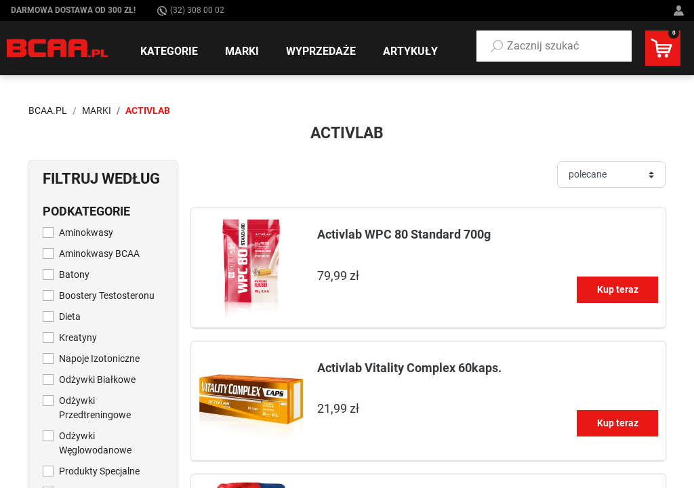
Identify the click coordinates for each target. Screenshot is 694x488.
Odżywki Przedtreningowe (95, 407)
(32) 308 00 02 (190, 10)
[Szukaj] (496, 46)
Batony (74, 274)
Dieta (70, 316)
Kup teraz (617, 289)
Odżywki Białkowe (97, 379)
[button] (554, 46)
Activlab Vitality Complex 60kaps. (409, 368)
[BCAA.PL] (58, 47)
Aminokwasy (86, 232)
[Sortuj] (611, 174)
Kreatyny (78, 337)
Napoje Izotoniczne (99, 358)
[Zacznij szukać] (554, 46)
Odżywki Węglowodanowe (95, 442)
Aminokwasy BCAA (99, 253)
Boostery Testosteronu (107, 295)
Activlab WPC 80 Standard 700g (404, 234)
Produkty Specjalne (99, 471)
